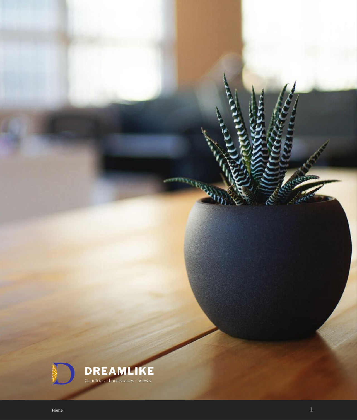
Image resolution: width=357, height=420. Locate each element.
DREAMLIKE (120, 371)
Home (57, 410)
